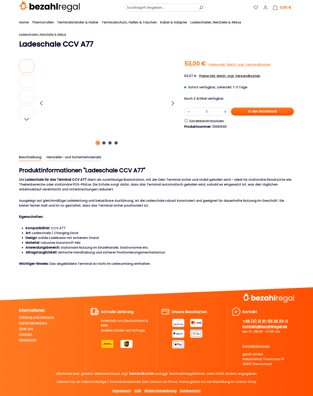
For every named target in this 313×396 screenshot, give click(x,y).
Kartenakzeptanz (33, 323)
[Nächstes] (173, 103)
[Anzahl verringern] (188, 112)
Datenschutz (190, 391)
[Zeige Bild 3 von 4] (110, 143)
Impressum (121, 391)
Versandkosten (141, 373)
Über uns (26, 328)
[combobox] (161, 8)
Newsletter (28, 340)
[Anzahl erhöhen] (225, 112)
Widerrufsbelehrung (160, 391)
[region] (97, 103)
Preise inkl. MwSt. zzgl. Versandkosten (229, 76)
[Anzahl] (206, 112)
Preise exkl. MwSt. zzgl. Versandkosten (240, 64)
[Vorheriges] (41, 103)
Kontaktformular (256, 346)
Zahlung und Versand (36, 317)
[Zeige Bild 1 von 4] (97, 143)
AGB (137, 391)
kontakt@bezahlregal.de (264, 326)
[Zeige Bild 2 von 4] (104, 143)
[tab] (30, 157)
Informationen (32, 310)
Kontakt (25, 334)
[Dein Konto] (265, 7)
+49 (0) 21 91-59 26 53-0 (265, 321)
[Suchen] (201, 8)
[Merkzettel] (256, 7)
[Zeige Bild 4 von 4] (116, 143)
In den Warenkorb (262, 111)
